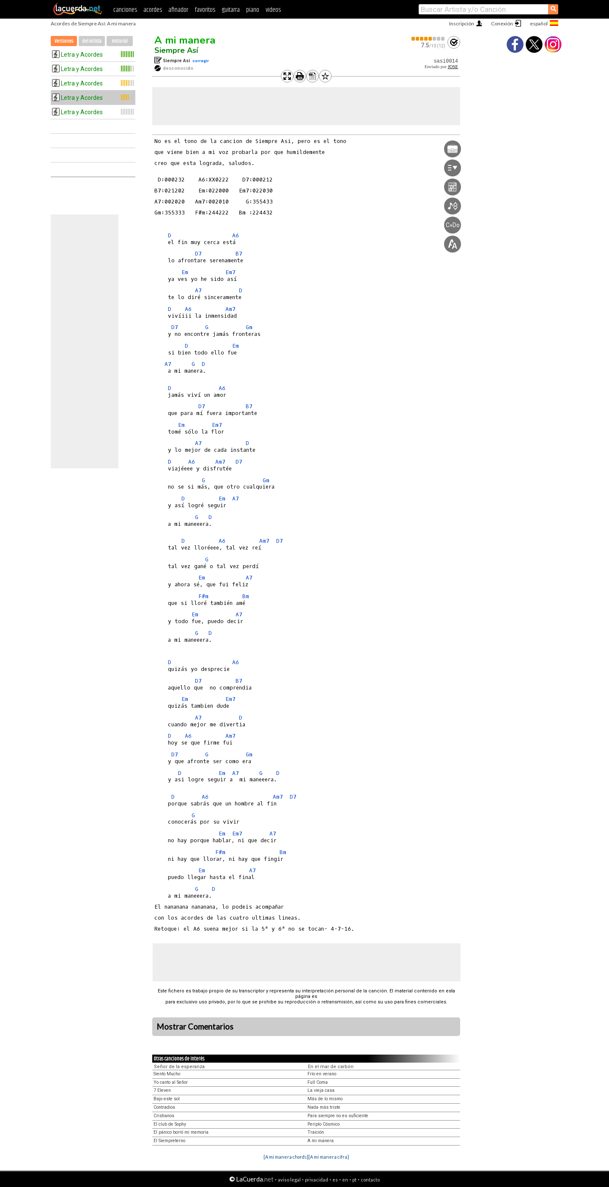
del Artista (92, 41)
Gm (249, 327)
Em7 (230, 272)
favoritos (205, 10)
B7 (239, 253)
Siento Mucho (167, 1074)
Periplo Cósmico (323, 1124)
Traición (315, 1132)
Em (184, 272)
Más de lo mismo (325, 1099)
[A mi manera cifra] (328, 1157)
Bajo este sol (167, 1099)
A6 (235, 235)
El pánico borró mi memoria (181, 1132)
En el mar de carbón (331, 1066)
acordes (152, 10)
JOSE (453, 66)
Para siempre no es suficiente (337, 1115)
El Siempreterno (169, 1140)
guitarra (231, 10)
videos (273, 10)
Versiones (64, 41)
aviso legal (289, 1179)
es (335, 1179)
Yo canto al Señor (171, 1082)
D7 (198, 253)
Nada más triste (323, 1107)
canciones (125, 10)
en (345, 1179)
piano (252, 10)
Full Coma (317, 1082)
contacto (370, 1179)
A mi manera (184, 40)
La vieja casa (321, 1090)
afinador (178, 10)
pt (354, 1179)
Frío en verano (321, 1074)
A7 (198, 290)
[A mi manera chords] (285, 1157)
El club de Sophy (170, 1124)
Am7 (230, 309)
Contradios (164, 1107)
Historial (120, 41)
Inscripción (461, 23)
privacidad (316, 1179)
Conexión (502, 23)
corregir (200, 60)
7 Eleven (162, 1090)
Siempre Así (176, 50)
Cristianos (164, 1115)
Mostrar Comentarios (194, 1026)
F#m (203, 596)
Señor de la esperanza (179, 1066)
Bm (245, 596)
